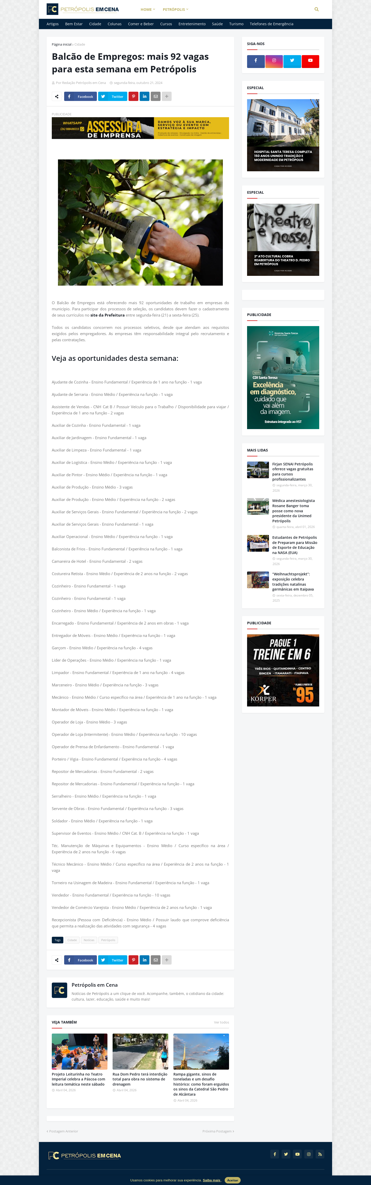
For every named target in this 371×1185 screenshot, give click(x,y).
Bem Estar (74, 23)
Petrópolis (108, 940)
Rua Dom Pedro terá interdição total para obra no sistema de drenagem (140, 1079)
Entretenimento (192, 23)
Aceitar (232, 1180)
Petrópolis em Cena (95, 985)
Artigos (53, 23)
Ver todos (221, 1022)
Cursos (166, 23)
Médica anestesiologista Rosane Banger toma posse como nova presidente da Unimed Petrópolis (293, 510)
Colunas (115, 23)
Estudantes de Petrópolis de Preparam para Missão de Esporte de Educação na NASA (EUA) (294, 545)
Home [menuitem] (146, 9)
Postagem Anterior (63, 1131)
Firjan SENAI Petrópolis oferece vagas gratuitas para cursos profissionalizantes (292, 472)
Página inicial (61, 44)
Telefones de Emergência (271, 23)
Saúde (217, 23)
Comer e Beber (141, 23)
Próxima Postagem (217, 1131)
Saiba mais (212, 1180)
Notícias (89, 940)
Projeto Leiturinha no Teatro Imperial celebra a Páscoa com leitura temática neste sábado (78, 1079)
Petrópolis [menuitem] (174, 9)
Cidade (95, 23)
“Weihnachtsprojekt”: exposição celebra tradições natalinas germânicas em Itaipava (293, 582)
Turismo (236, 23)
